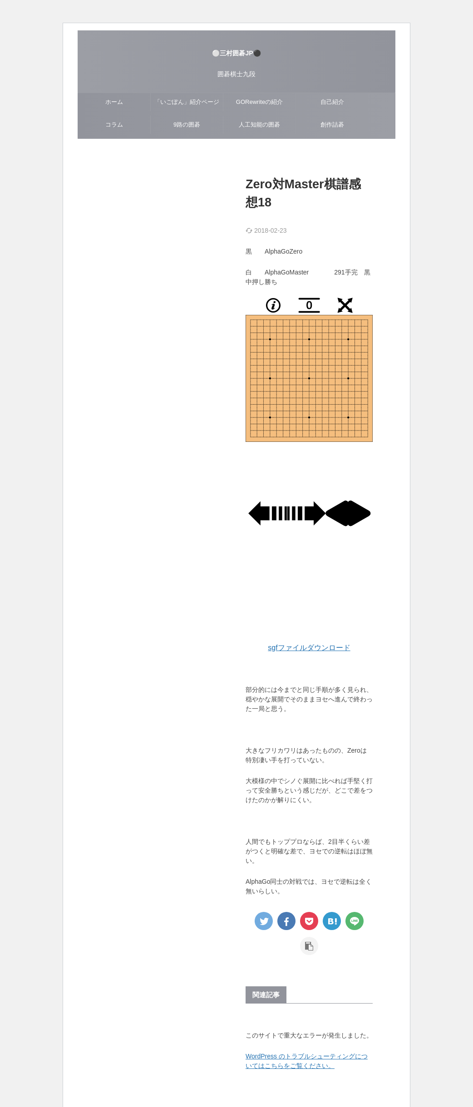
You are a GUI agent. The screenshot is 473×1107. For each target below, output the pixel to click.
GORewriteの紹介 (259, 101)
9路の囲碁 (186, 124)
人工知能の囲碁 (259, 124)
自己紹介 (332, 101)
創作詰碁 (332, 124)
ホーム (114, 101)
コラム (114, 124)
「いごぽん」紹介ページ (186, 101)
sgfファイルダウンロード (309, 647)
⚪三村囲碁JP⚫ (236, 53)
